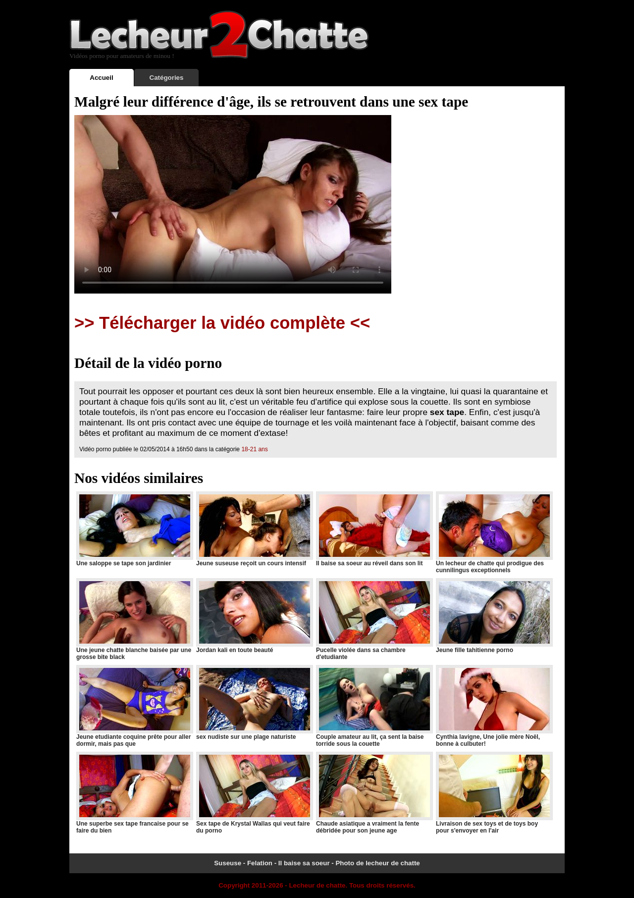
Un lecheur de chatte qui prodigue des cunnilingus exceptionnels (494, 532)
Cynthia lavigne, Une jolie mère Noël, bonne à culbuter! (494, 706)
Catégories (167, 77)
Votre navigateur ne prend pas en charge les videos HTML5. (232, 204)
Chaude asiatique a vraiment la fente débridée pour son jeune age (374, 793)
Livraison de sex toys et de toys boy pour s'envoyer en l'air (494, 793)
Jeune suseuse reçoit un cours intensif (254, 529)
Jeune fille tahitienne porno (494, 616)
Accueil (101, 77)
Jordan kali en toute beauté (254, 616)
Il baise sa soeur (304, 863)
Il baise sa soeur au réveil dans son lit (374, 529)
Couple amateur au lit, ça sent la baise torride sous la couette (374, 706)
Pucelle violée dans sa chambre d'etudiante (374, 619)
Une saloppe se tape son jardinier (134, 529)
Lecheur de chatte (317, 885)
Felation (259, 863)
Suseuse (227, 863)
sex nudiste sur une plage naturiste (254, 702)
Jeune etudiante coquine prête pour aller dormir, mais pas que (134, 706)
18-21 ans (254, 449)
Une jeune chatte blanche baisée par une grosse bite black (134, 619)
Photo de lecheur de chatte (377, 863)
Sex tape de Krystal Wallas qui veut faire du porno (254, 793)
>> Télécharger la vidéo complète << (222, 322)
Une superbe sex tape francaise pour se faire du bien (134, 793)
